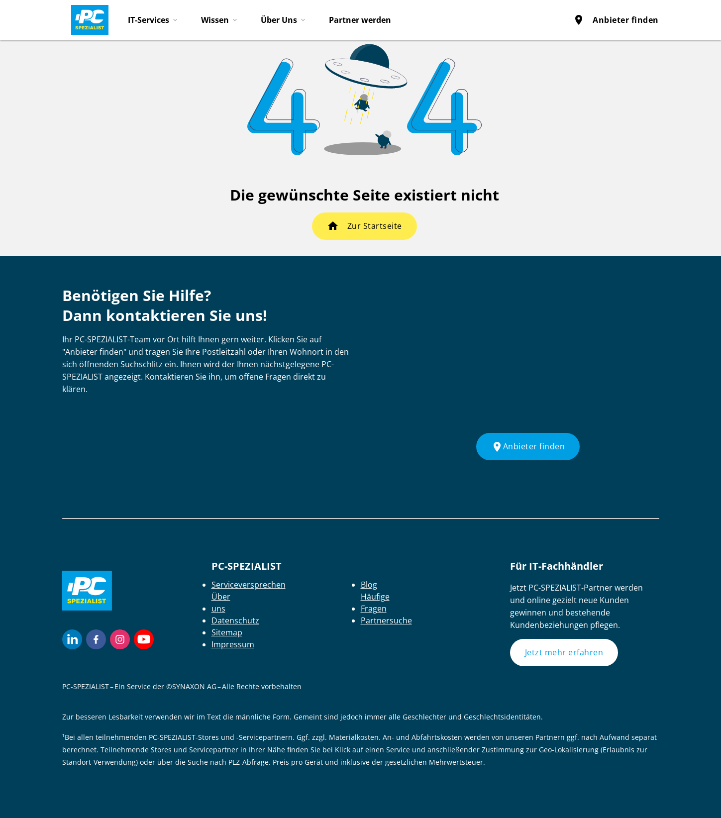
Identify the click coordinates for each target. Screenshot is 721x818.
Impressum (232, 644)
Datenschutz (235, 620)
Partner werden (360, 19)
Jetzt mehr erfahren (564, 652)
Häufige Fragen (375, 602)
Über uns (220, 602)
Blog (369, 584)
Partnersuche (386, 620)
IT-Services (148, 19)
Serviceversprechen (248, 584)
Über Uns (279, 19)
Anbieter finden (616, 20)
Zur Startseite (374, 225)
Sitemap (226, 632)
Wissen (215, 19)
